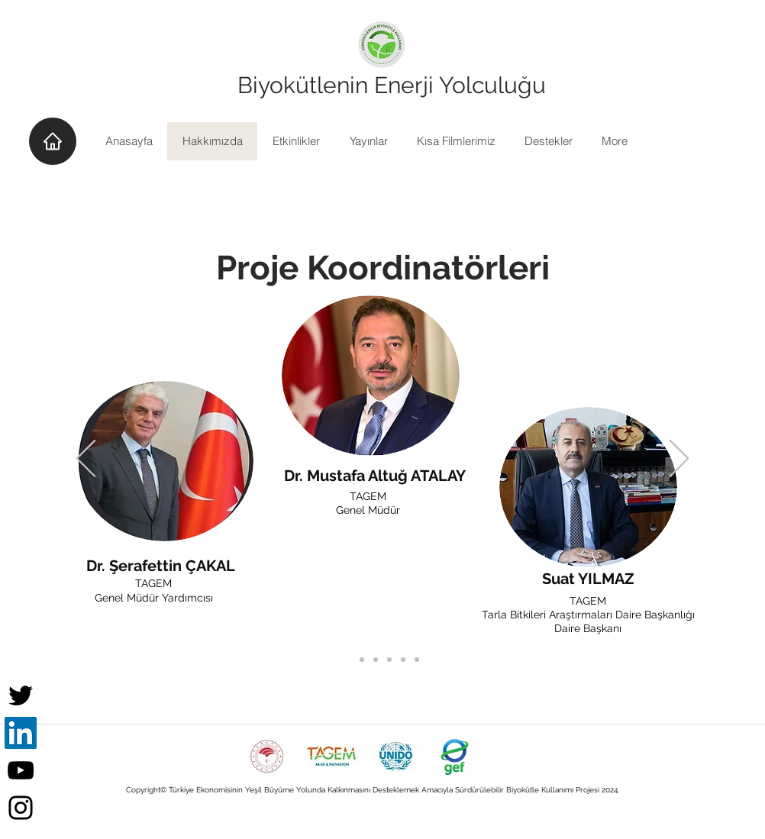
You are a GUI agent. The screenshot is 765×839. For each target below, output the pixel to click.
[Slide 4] (417, 659)
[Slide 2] (389, 659)
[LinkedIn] (21, 733)
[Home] (52, 141)
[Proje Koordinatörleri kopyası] (362, 659)
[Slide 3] (403, 659)
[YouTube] (21, 770)
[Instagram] (21, 808)
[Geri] (85, 459)
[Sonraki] (679, 459)
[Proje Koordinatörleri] (348, 659)
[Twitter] (21, 695)
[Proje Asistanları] (375, 659)
